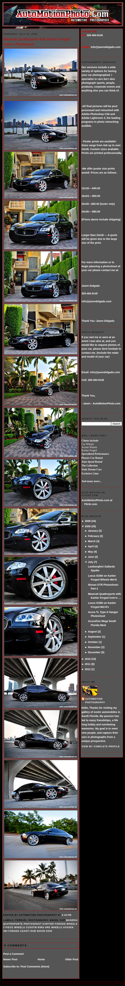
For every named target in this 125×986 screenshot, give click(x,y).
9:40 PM (66, 915)
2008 (88, 521)
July (90, 561)
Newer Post (10, 959)
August (92, 631)
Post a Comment (13, 953)
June (91, 556)
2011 (88, 664)
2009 (88, 526)
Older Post (71, 959)
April (91, 546)
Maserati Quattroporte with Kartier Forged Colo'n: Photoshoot (36, 41)
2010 (88, 658)
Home (41, 959)
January (93, 530)
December (94, 652)
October (93, 642)
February (93, 536)
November (94, 647)
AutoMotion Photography (95, 701)
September (94, 636)
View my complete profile (101, 746)
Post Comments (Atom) (34, 966)
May (90, 551)
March (92, 541)
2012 (88, 669)
